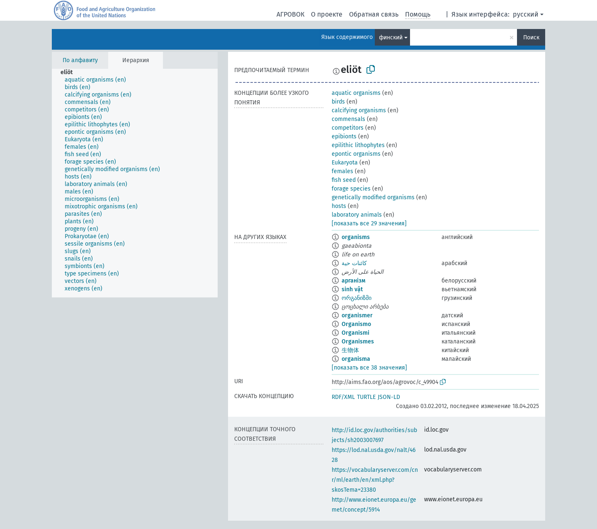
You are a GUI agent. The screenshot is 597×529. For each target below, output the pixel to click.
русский (526, 14)
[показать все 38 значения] (369, 367)
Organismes (358, 341)
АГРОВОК (290, 14)
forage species (351, 188)
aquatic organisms (356, 93)
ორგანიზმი (356, 298)
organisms (356, 237)
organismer (357, 315)
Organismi (355, 332)
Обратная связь (373, 14)
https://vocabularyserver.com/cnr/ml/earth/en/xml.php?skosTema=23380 (375, 479)
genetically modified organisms (373, 197)
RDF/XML (343, 397)
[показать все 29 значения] (369, 223)
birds (338, 101)
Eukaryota (345, 162)
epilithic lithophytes (358, 145)
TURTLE (366, 397)
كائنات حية (354, 263)
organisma (356, 358)
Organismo (356, 324)
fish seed (344, 180)
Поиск (531, 37)
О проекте (326, 14)
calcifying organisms (359, 110)
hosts (339, 206)
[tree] (135, 183)
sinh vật (352, 289)
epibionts (344, 136)
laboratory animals (357, 214)
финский (391, 37)
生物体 (350, 350)
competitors (348, 127)
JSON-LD (389, 397)
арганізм (353, 280)
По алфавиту (80, 60)
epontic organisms (356, 153)
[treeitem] (70, 72)
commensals (348, 119)
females (342, 171)
